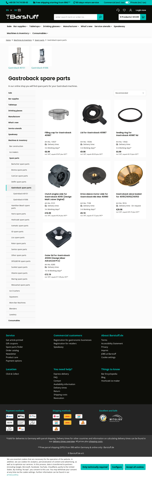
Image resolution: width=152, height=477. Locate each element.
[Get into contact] (118, 10)
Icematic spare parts (19, 225)
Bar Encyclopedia (109, 374)
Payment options (14, 360)
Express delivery (61, 374)
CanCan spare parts (19, 176)
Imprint (104, 350)
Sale (10, 93)
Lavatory (12, 314)
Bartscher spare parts (20, 164)
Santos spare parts (19, 249)
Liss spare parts (17, 237)
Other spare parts (18, 255)
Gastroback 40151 (20, 193)
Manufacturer (14, 116)
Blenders (13, 308)
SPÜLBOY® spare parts (20, 261)
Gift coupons (12, 343)
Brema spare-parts (19, 170)
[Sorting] (130, 93)
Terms (104, 340)
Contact (57, 380)
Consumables (14, 320)
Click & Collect (12, 374)
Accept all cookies (135, 467)
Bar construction (16, 146)
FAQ (55, 377)
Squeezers (13, 297)
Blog (103, 377)
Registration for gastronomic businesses (73, 340)
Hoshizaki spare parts (20, 219)
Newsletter (11, 354)
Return (57, 391)
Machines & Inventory (17, 140)
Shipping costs (60, 394)
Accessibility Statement (112, 343)
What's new (13, 122)
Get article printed (14, 340)
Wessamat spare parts (20, 285)
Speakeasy (12, 134)
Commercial (114, 2)
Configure (117, 467)
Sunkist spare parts (19, 267)
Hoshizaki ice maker (110, 380)
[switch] (127, 2)
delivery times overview (64, 441)
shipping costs (96, 441)
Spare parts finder (14, 347)
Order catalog (12, 350)
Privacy (104, 347)
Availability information (64, 384)
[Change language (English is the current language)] (10, 10)
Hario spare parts (18, 214)
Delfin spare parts (18, 182)
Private (138, 2)
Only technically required (94, 467)
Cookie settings (108, 357)
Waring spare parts (19, 279)
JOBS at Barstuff (108, 354)
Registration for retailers (65, 343)
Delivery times (60, 387)
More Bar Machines (17, 302)
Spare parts (14, 158)
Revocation (59, 398)
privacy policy (12, 475)
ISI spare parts (17, 231)
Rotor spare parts (18, 243)
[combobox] (75, 17)
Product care (12, 357)
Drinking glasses (15, 110)
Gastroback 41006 (20, 199)
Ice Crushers (14, 291)
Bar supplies (13, 99)
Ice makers (13, 152)
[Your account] (131, 10)
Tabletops (12, 105)
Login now (141, 10)
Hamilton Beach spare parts (20, 206)
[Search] (100, 17)
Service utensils (15, 128)
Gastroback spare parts (21, 188)
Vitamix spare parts (19, 273)
